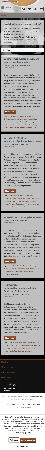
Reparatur (29, 122)
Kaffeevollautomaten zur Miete (29, 345)
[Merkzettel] (29, 9)
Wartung (15, 122)
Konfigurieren (22, 446)
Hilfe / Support (10, 404)
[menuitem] (6, 7)
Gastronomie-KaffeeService (25, 269)
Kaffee (10, 116)
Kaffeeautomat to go (11, 345)
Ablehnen (14, 440)
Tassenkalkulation (10, 201)
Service (6, 204)
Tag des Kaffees (30, 266)
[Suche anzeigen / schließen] (23, 9)
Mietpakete (32, 125)
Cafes (6, 348)
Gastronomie (29, 116)
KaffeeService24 (18, 116)
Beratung (33, 201)
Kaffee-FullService (29, 348)
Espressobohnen (20, 128)
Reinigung (22, 122)
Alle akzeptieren (28, 440)
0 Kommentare (9, 67)
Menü (6, 7)
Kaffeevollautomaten (24, 119)
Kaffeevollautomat (10, 119)
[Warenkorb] (41, 9)
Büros (20, 348)
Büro (14, 207)
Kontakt (21, 404)
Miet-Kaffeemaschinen (31, 198)
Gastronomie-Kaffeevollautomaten (16, 125)
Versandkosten (37, 397)
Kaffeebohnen (31, 128)
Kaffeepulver (8, 198)
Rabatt (13, 269)
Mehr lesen (9, 112)
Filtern (7, 49)
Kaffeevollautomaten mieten (22, 351)
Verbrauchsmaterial (32, 204)
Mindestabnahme (23, 201)
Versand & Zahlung (33, 404)
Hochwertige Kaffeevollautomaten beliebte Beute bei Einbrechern (20, 287)
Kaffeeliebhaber (27, 272)
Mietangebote (8, 128)
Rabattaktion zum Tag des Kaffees (22, 217)
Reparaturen (20, 204)
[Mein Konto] (35, 9)
